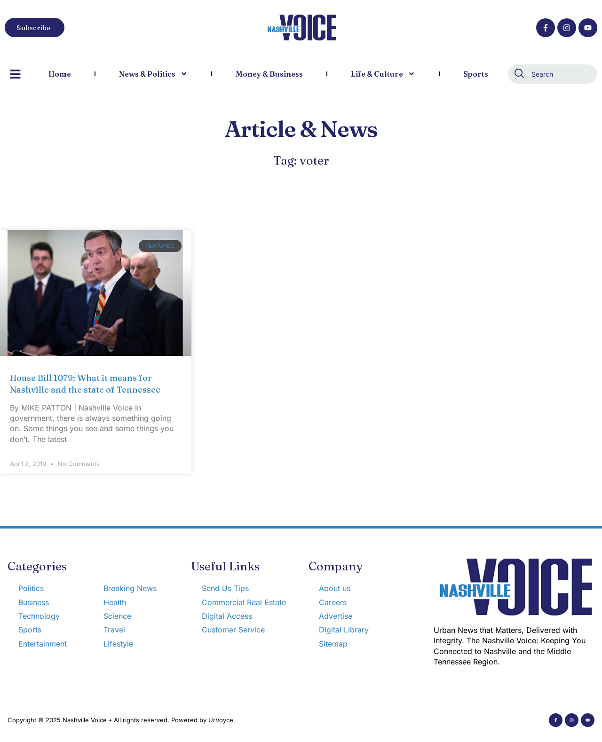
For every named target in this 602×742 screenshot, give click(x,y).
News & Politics (153, 73)
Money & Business (269, 74)
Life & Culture (383, 73)
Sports (475, 74)
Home (59, 74)
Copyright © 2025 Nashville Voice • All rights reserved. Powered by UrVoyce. (121, 720)
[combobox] (552, 74)
